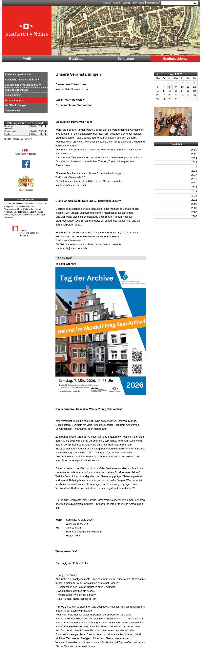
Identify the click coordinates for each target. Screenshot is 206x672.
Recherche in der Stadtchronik (22, 79)
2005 (194, 216)
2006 (194, 212)
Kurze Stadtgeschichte (18, 74)
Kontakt (106, 3)
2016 (194, 178)
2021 (194, 166)
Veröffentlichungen (16, 105)
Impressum (138, 3)
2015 (194, 183)
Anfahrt (116, 3)
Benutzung (126, 58)
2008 (194, 203)
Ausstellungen (13, 95)
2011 (194, 199)
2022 (194, 162)
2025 (194, 154)
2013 (194, 191)
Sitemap (127, 3)
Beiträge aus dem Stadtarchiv (21, 84)
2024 (194, 158)
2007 (194, 208)
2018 (194, 170)
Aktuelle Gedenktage (17, 90)
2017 (194, 174)
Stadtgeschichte (175, 58)
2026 (194, 149)
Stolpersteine (12, 110)
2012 (194, 195)
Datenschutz (152, 3)
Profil (27, 58)
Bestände (76, 58)
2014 (194, 187)
